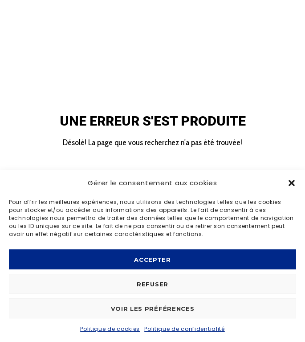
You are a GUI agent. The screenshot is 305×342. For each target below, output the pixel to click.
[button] (291, 183)
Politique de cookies (110, 329)
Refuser (152, 284)
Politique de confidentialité (184, 329)
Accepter (152, 259)
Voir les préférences (153, 308)
